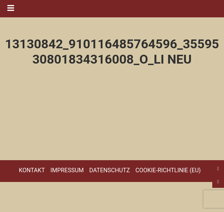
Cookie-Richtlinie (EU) (168, 170)
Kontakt (32, 170)
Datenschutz (109, 170)
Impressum (67, 170)
